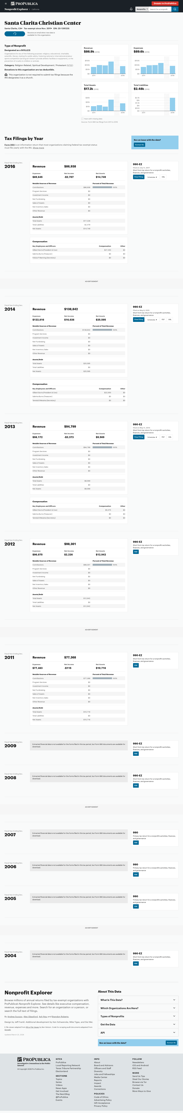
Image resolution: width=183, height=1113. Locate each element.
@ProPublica (62, 1099)
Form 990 (10, 144)
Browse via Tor (139, 1084)
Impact (97, 1085)
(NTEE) (70, 65)
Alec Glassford (30, 1018)
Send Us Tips (138, 1078)
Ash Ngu (43, 1018)
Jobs (96, 1076)
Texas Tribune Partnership (68, 1070)
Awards (97, 1088)
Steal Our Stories (140, 1081)
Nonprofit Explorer (16, 9)
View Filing (139, 177)
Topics (59, 1081)
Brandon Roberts (60, 1018)
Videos (59, 1087)
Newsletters (138, 1064)
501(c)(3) (25, 50)
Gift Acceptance (102, 1105)
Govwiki (8, 1031)
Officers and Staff (102, 1070)
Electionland (62, 1073)
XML (164, 177)
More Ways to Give (141, 1093)
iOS (134, 1067)
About (97, 1064)
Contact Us (139, 145)
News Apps (61, 1090)
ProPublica (61, 1064)
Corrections (100, 1091)
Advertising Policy (103, 1102)
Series (59, 1084)
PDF (163, 319)
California (35, 9)
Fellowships (109, 1076)
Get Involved (62, 1093)
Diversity (98, 1073)
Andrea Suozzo (14, 1018)
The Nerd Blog (63, 1096)
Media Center (100, 1079)
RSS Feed (137, 1070)
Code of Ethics (101, 1099)
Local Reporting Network (68, 1067)
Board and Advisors (103, 1067)
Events (59, 1102)
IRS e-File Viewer (32, 1029)
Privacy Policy (101, 1108)
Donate (136, 1090)
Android (145, 1067)
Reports (98, 1082)
